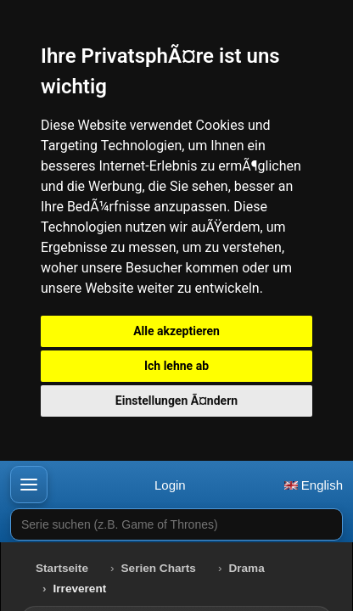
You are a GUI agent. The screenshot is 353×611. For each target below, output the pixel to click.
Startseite (62, 568)
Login (170, 485)
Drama (246, 568)
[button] (29, 484)
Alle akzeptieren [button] (176, 331)
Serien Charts (158, 568)
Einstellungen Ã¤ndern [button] (176, 400)
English (313, 485)
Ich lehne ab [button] (176, 366)
